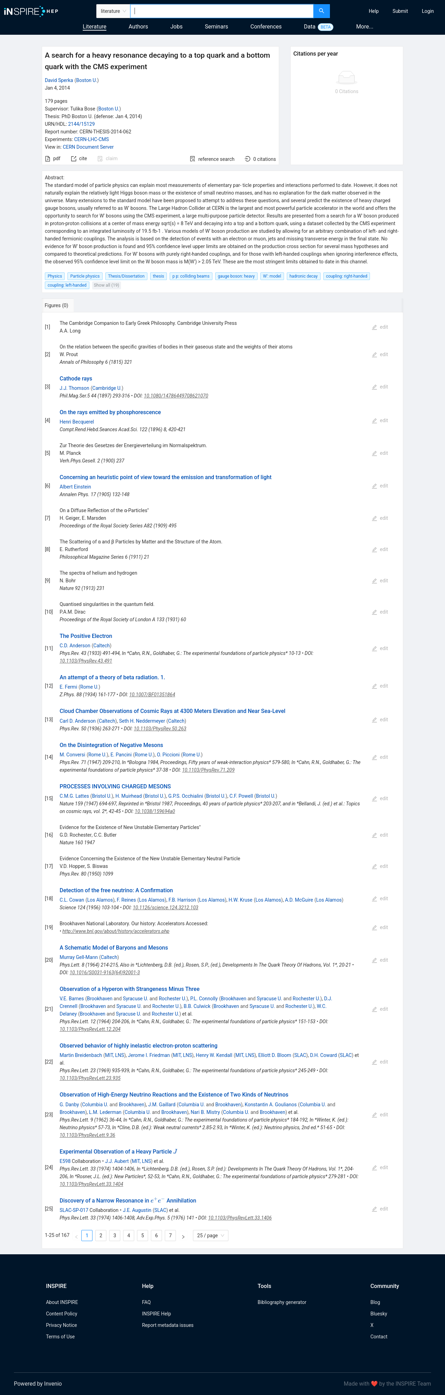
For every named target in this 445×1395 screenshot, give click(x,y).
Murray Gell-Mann (78, 957)
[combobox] (222, 11)
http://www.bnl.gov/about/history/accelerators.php (116, 931)
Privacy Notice (61, 1325)
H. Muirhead (128, 796)
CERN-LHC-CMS (91, 139)
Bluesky (378, 1313)
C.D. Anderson (74, 645)
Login (428, 11)
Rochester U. (172, 998)
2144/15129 (81, 124)
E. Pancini (121, 754)
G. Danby (69, 1104)
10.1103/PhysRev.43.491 (85, 661)
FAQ (146, 1302)
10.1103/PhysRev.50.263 (160, 728)
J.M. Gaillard (161, 1104)
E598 (65, 1161)
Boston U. (86, 80)
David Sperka (59, 80)
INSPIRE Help (156, 1313)
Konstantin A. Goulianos (271, 1104)
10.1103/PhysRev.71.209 (208, 770)
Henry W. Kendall (214, 1055)
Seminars (216, 26)
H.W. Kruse (240, 900)
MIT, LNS (114, 1055)
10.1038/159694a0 (155, 811)
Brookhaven (99, 998)
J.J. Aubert (117, 1161)
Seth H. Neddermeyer (142, 721)
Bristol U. (102, 796)
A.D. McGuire (299, 900)
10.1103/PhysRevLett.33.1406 (240, 1218)
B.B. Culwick (197, 1006)
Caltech (102, 645)
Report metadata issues (167, 1325)
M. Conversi (72, 754)
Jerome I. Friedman (149, 1055)
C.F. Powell (241, 796)
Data (309, 26)
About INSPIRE (62, 1302)
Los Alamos (100, 900)
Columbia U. (95, 1104)
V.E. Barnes (71, 998)
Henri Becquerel (76, 422)
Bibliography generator (282, 1302)
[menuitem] (374, 11)
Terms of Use (60, 1336)
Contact (378, 1336)
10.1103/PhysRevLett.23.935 (89, 1078)
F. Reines (126, 900)
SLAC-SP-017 (73, 1210)
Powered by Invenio (38, 1383)
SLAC (300, 1055)
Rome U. (89, 687)
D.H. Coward (323, 1055)
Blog (375, 1302)
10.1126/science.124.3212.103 (166, 907)
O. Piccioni (168, 754)
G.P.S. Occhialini (185, 796)
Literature (94, 26)
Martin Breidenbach (80, 1055)
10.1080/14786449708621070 (176, 396)
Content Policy (61, 1313)
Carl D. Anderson (77, 721)
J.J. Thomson (74, 388)
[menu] (388, 11)
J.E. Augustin (137, 1210)
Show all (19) (106, 285)
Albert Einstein (75, 487)
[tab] (66, 305)
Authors (138, 26)
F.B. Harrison (182, 900)
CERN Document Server (88, 147)
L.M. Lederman (105, 1112)
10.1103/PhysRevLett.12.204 (89, 1029)
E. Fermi (68, 687)
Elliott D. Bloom (274, 1055)
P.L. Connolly (204, 998)
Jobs (176, 26)
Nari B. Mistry (205, 1112)
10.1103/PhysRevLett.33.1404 (91, 1184)
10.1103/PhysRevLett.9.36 (87, 1135)
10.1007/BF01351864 (152, 694)
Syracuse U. (135, 998)
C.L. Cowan (71, 900)
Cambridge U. (107, 388)
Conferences (266, 26)
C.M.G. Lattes (74, 796)
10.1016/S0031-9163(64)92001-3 (105, 972)
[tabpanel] (222, 780)
